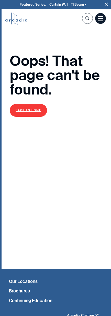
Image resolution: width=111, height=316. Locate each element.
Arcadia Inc (16, 19)
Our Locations (23, 281)
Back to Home (28, 110)
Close (106, 4)
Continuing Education (30, 300)
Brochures (19, 291)
